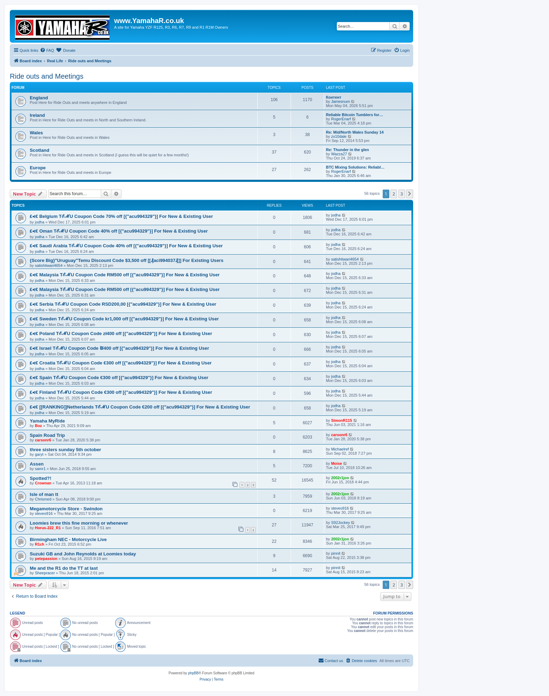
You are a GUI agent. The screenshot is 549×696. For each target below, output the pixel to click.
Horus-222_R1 (48, 528)
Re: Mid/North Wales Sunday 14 (355, 132)
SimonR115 (341, 420)
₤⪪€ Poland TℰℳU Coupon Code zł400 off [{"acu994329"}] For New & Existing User (121, 333)
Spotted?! (40, 478)
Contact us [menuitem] (330, 660)
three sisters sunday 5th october (65, 449)
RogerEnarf (341, 119)
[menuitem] (47, 50)
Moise (336, 463)
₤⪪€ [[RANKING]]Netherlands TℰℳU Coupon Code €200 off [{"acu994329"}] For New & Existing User (140, 407)
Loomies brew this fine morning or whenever (79, 523)
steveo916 (44, 513)
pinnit (335, 553)
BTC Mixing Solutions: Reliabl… (355, 167)
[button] (409, 194)
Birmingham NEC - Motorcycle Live (68, 539)
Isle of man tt (44, 494)
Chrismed (43, 499)
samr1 (40, 469)
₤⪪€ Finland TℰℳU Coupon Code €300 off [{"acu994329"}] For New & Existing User (121, 392)
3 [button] (402, 194)
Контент (333, 97)
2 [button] (393, 194)
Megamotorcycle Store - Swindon (66, 508)
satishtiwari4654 (49, 265)
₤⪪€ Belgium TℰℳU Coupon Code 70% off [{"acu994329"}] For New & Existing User (121, 216)
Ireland (37, 115)
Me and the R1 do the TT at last (64, 568)
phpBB (193, 673)
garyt (39, 454)
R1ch (39, 544)
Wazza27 (339, 154)
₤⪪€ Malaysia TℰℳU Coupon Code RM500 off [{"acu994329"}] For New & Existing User (125, 274)
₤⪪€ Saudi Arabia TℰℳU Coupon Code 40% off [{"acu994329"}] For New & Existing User (126, 245)
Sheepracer (45, 573)
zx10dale (339, 136)
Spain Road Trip (47, 435)
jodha (39, 222)
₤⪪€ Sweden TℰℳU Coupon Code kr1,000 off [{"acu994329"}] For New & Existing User (124, 318)
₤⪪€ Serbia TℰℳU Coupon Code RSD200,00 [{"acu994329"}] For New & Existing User (123, 304)
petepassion (46, 558)
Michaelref (340, 449)
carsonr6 (43, 440)
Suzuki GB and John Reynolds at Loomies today (83, 553)
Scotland (39, 150)
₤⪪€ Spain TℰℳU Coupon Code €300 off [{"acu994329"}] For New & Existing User (119, 377)
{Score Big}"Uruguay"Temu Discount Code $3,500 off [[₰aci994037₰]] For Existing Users (126, 260)
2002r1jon (340, 478)
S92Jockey (340, 522)
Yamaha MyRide (47, 421)
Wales (36, 132)
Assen (37, 464)
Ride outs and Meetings (46, 76)
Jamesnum (340, 101)
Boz (38, 426)
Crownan (43, 483)
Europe (38, 167)
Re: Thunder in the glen (347, 150)
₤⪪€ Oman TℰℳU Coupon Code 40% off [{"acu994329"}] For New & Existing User (119, 231)
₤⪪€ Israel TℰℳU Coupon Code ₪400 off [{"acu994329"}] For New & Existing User (119, 348)
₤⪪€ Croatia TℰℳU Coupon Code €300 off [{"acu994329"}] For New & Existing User (120, 362)
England (39, 97)
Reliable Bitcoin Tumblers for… (354, 115)
